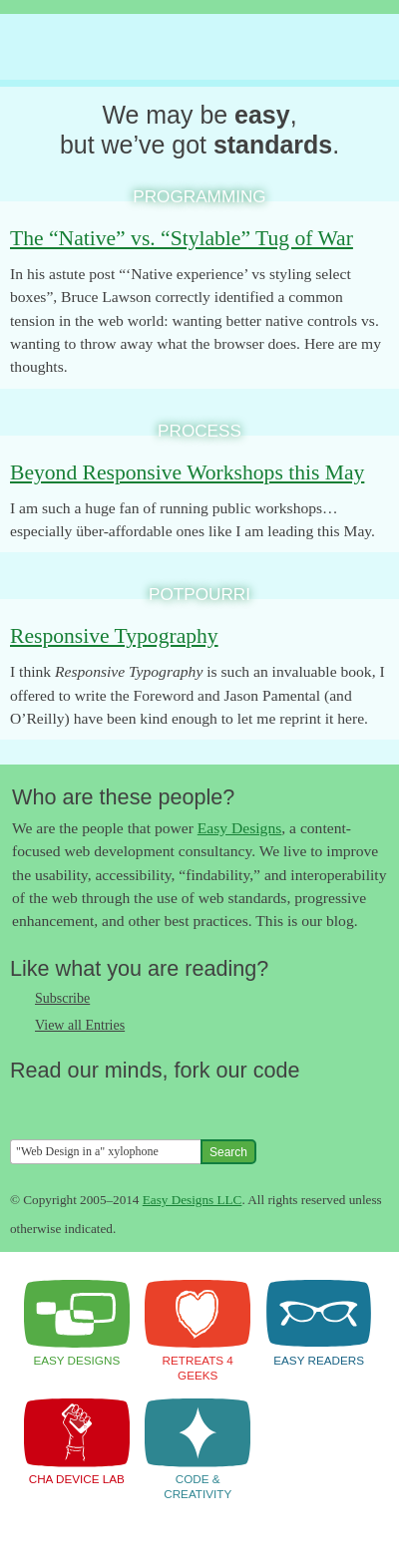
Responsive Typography (114, 636)
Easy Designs (239, 827)
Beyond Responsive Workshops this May (187, 472)
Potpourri (199, 594)
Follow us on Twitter (25, 1104)
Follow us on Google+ (105, 1104)
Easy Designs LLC (192, 1199)
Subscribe (62, 998)
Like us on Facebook (65, 1104)
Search (228, 1152)
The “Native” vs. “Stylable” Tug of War (181, 238)
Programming (199, 196)
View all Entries (80, 1025)
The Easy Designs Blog (186, 47)
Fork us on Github (145, 1104)
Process (199, 431)
